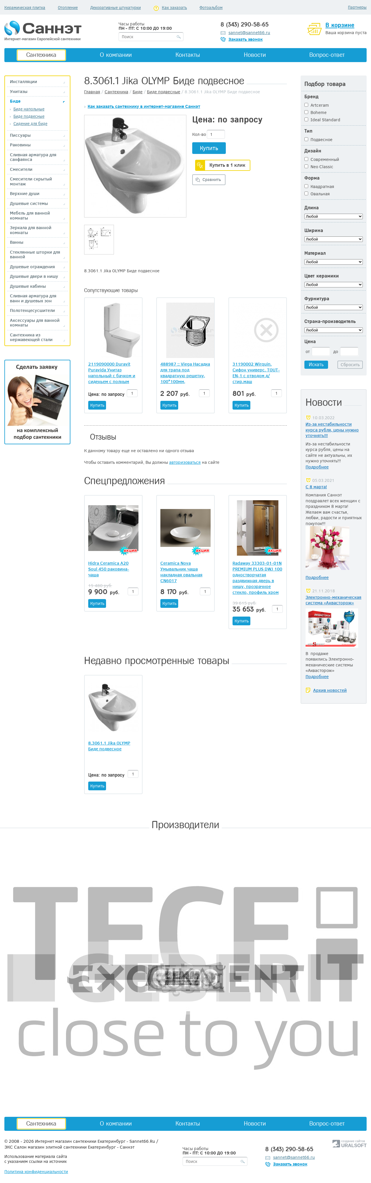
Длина (311, 207)
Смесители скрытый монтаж (31, 181)
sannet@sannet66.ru (249, 32)
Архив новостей (330, 690)
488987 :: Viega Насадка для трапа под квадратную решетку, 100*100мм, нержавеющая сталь (185, 372)
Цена (310, 341)
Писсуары (20, 135)
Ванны (16, 242)
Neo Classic (318, 166)
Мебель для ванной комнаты (30, 215)
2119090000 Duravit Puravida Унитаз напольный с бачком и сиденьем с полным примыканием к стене (111, 372)
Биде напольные (28, 109)
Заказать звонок (245, 39)
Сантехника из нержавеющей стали (31, 337)
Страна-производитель (330, 321)
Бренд (311, 96)
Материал (315, 253)
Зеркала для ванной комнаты (30, 230)
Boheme (315, 112)
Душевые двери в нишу (34, 276)
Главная (92, 91)
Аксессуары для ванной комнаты (35, 322)
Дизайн (312, 150)
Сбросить (350, 364)
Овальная (317, 193)
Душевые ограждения (32, 266)
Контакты (188, 55)
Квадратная (319, 186)
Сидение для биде (30, 123)
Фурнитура (316, 298)
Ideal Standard (322, 119)
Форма (312, 177)
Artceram (316, 105)
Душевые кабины (28, 286)
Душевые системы (29, 203)
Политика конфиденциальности (36, 1171)
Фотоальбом (211, 7)
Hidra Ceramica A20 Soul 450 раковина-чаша (108, 569)
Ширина (313, 230)
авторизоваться (185, 462)
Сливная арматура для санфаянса (33, 157)
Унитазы (18, 91)
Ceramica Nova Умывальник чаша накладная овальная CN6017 (181, 571)
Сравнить (211, 179)
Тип (308, 131)
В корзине (339, 25)
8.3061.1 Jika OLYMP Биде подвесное (109, 746)
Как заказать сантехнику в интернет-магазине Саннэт (144, 106)
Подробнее (317, 467)
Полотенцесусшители (32, 310)
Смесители (21, 169)
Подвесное (318, 139)
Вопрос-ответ (327, 55)
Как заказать (174, 7)
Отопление (68, 7)
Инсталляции (23, 81)
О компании (116, 55)
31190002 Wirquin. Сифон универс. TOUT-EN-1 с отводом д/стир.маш (256, 372)
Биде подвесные (28, 116)
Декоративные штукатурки (115, 7)
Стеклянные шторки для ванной (35, 254)
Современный (321, 159)
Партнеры (357, 7)
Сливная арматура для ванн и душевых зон (33, 298)
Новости (255, 55)
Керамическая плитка (24, 7)
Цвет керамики (321, 275)
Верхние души (24, 193)
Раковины (20, 144)
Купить (209, 148)
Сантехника (41, 55)
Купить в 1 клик (227, 165)
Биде (15, 101)
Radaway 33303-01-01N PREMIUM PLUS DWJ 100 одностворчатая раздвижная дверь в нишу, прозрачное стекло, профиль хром (257, 577)
